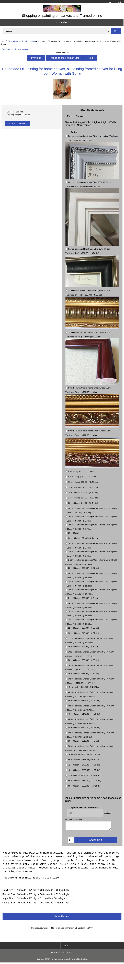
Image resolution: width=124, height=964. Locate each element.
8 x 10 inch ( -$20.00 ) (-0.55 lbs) (82, 477)
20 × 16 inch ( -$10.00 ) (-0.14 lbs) (83, 503)
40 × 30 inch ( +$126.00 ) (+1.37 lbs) (84, 700)
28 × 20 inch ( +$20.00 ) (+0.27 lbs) (83, 568)
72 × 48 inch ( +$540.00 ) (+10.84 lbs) (84, 775)
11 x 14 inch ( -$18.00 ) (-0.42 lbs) (83, 482)
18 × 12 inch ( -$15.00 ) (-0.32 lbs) (83, 492)
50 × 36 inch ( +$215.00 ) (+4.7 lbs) (83, 741)
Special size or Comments (84, 807)
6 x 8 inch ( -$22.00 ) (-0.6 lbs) (81, 471)
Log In (119, 2)
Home (108, 2)
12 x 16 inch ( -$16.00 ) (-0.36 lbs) (83, 487)
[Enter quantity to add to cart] (71, 841)
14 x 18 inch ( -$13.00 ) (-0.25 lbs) (83, 498)
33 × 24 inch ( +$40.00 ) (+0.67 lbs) (83, 633)
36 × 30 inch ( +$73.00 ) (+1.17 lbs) (83, 673)
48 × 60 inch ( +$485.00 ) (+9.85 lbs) (84, 770)
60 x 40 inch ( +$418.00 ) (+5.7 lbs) (83, 760)
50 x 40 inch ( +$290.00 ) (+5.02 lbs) (84, 754)
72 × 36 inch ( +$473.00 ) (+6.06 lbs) (84, 765)
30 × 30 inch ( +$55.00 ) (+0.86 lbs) (83, 660)
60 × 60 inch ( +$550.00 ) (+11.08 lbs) (84, 781)
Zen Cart (84, 960)
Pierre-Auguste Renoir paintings (22, 41)
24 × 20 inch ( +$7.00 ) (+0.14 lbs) (83, 538)
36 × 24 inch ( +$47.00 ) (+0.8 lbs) (83, 647)
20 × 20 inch (73, 533)
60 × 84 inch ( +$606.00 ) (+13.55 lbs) (84, 786)
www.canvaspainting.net (60, 960)
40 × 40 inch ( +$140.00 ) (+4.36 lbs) (84, 714)
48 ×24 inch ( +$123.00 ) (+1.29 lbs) (83, 687)
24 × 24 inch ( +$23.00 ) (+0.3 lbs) (83, 598)
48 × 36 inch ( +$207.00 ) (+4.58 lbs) (84, 727)
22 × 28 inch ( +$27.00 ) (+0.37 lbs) (83, 628)
